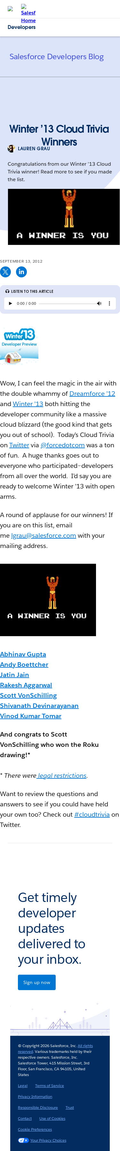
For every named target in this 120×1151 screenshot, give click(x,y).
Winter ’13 (28, 404)
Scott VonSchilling (28, 695)
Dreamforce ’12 (92, 393)
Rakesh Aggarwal (26, 685)
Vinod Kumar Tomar (30, 716)
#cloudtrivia (92, 814)
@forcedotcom (63, 445)
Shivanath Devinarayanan (39, 705)
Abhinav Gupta (23, 654)
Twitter (19, 445)
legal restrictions (61, 775)
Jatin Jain (14, 675)
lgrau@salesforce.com (43, 535)
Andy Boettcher (24, 664)
